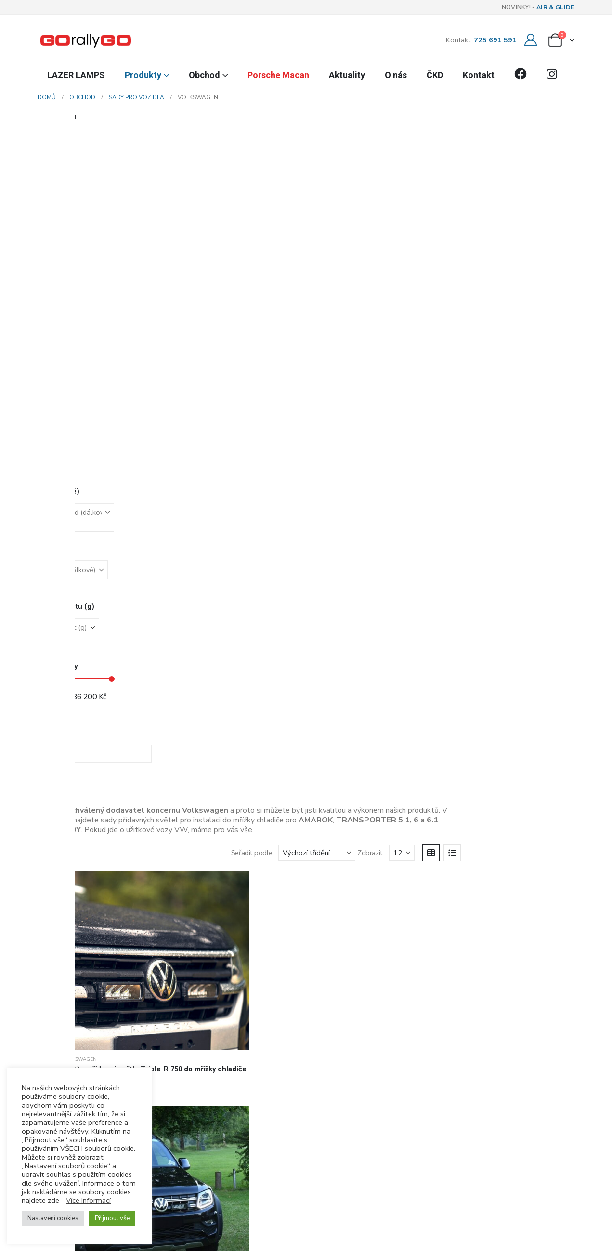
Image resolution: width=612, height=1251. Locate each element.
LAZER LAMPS (76, 75)
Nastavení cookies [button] (52, 1218)
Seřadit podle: (323, 156)
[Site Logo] (86, 40)
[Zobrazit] (472, 156)
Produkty (143, 75)
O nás (396, 75)
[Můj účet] (530, 40)
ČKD (435, 75)
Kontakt (479, 75)
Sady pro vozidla (105, 262)
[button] (112, 156)
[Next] (524, 660)
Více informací (88, 1200)
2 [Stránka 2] (505, 660)
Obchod (204, 75)
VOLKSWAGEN (150, 262)
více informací (269, 1101)
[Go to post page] (306, 940)
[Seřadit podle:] (387, 156)
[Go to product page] (133, 214)
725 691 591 (495, 40)
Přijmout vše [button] (112, 1218)
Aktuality (347, 75)
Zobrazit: (441, 156)
